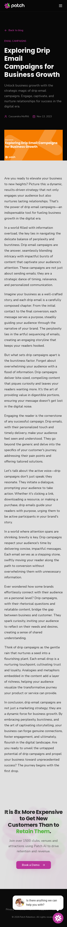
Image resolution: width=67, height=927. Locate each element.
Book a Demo (33, 865)
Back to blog (13, 30)
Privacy (10, 909)
